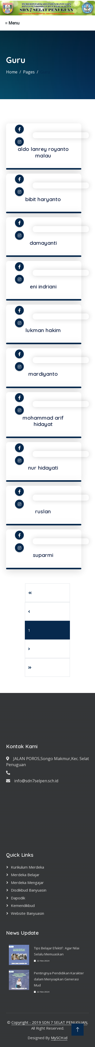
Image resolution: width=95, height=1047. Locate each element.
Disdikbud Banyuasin (28, 890)
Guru (45, 72)
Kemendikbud (23, 905)
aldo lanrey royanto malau (43, 152)
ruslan (43, 511)
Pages (29, 72)
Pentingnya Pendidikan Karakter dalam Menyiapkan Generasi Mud (59, 979)
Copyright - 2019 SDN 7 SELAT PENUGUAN (49, 1022)
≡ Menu (12, 23)
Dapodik (18, 897)
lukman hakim (43, 330)
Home (11, 72)
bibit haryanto (43, 199)
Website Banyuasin (27, 913)
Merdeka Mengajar (27, 882)
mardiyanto (43, 373)
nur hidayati (43, 467)
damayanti (43, 242)
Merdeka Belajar (25, 874)
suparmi (43, 555)
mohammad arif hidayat (43, 420)
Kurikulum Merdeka (27, 867)
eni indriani (43, 286)
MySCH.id (59, 1037)
